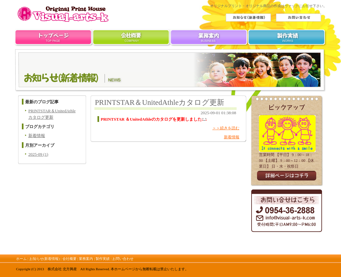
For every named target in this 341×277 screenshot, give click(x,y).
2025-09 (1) (38, 154)
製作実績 (288, 38)
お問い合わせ (123, 259)
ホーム (53, 38)
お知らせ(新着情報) (44, 259)
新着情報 (36, 135)
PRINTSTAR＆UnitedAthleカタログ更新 (159, 102)
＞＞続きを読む (225, 128)
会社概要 (131, 38)
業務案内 (209, 38)
